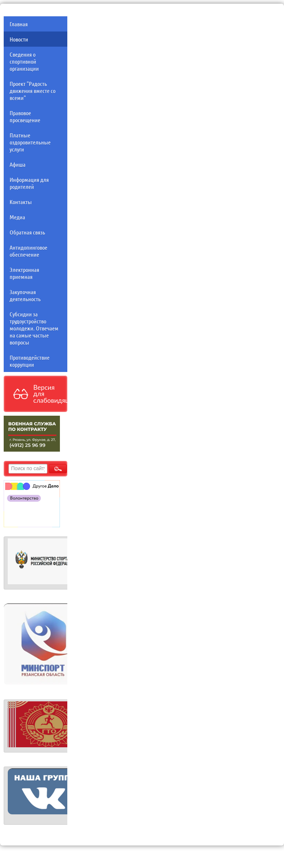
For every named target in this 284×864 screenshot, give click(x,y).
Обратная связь (27, 232)
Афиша (18, 164)
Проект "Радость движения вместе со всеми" (32, 90)
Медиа (17, 216)
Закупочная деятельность (25, 295)
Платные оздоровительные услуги (30, 142)
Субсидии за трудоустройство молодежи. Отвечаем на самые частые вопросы (34, 328)
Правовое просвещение (25, 116)
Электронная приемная (24, 273)
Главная (19, 23)
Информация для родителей (29, 183)
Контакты (21, 201)
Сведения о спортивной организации (24, 61)
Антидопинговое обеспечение (28, 251)
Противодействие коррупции (30, 361)
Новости (19, 39)
